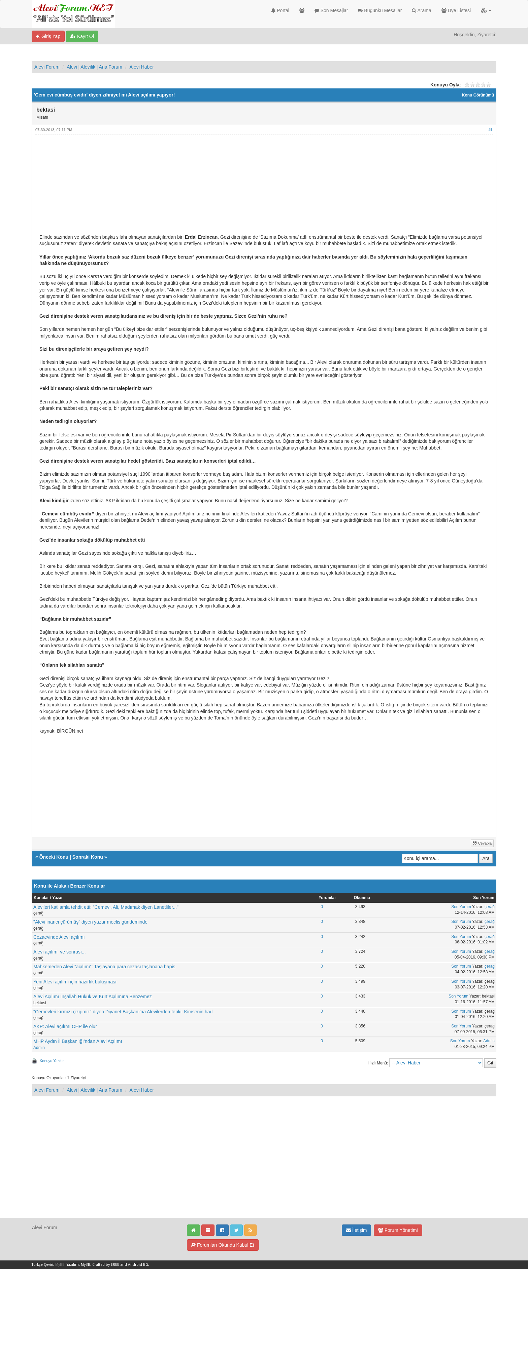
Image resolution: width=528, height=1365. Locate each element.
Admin (39, 1047)
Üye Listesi (456, 10)
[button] (486, 10)
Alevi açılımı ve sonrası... (59, 951)
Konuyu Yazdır (52, 1061)
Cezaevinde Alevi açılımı (59, 937)
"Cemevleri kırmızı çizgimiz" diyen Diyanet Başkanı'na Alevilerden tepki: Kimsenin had (122, 1011)
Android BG (138, 1264)
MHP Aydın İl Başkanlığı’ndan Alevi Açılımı (77, 1041)
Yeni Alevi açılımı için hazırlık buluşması (75, 981)
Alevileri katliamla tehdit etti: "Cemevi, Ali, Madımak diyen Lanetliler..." (105, 907)
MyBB (60, 1264)
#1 (491, 130)
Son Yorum (461, 906)
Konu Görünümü (478, 95)
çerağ (490, 906)
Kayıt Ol (82, 36)
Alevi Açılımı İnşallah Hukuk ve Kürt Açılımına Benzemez (92, 996)
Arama (421, 10)
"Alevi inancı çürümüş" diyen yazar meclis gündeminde (90, 922)
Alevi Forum (47, 67)
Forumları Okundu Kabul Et (222, 1245)
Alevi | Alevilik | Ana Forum (94, 67)
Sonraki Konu (87, 857)
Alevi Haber (141, 67)
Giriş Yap (48, 36)
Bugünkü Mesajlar (380, 10)
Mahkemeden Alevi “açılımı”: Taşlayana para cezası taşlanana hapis (104, 966)
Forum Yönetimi (398, 1230)
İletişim (356, 1230)
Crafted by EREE (105, 1264)
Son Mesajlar (331, 10)
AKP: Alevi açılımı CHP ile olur (65, 1026)
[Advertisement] (241, 187)
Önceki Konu (53, 857)
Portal (280, 10)
